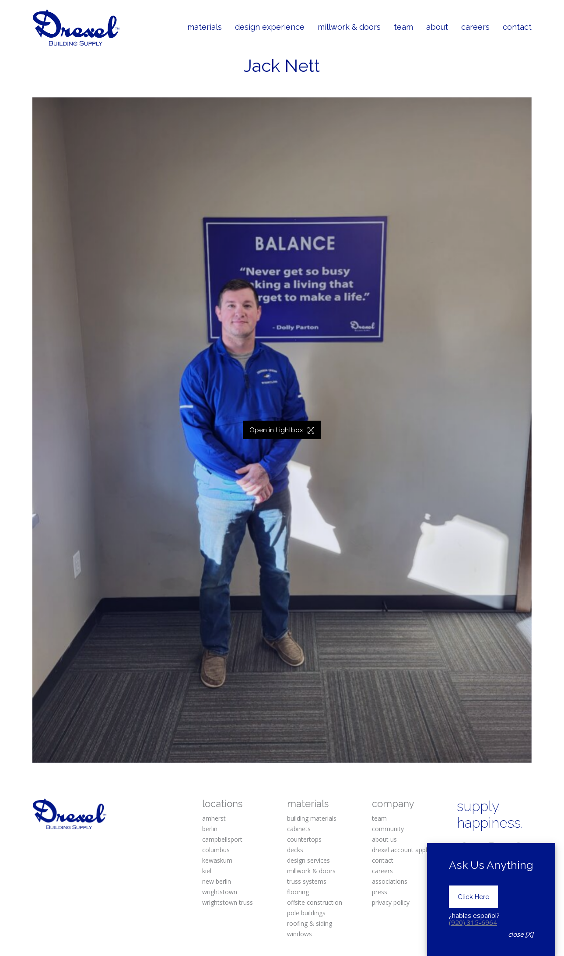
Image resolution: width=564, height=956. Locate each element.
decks (295, 850)
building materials (311, 818)
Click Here (473, 934)
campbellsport (222, 839)
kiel (206, 871)
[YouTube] (491, 860)
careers (382, 871)
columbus (216, 850)
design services (308, 860)
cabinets (299, 829)
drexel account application (409, 850)
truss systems (306, 881)
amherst (214, 818)
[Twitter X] (464, 860)
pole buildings (306, 913)
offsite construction (314, 902)
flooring (298, 892)
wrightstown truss (227, 902)
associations (389, 881)
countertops (304, 839)
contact (382, 860)
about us (384, 839)
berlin (209, 829)
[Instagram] (491, 846)
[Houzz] (518, 860)
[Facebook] (464, 846)
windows (299, 934)
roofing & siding (309, 923)
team (379, 818)
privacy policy (391, 902)
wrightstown (219, 892)
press (379, 892)
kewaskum (217, 860)
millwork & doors (311, 871)
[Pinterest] (518, 846)
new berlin (216, 881)
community (388, 829)
